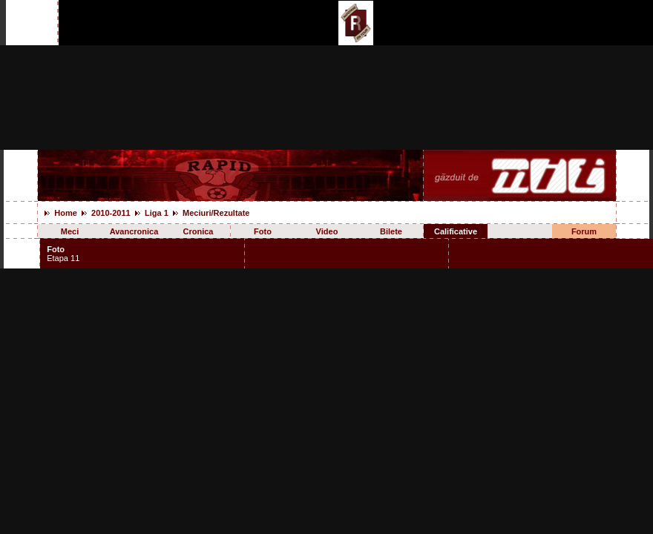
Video (327, 231)
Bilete (391, 231)
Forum (584, 231)
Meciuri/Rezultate (216, 212)
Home (65, 212)
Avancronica (134, 231)
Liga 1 (156, 212)
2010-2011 (111, 212)
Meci (70, 231)
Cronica (198, 231)
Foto (263, 231)
